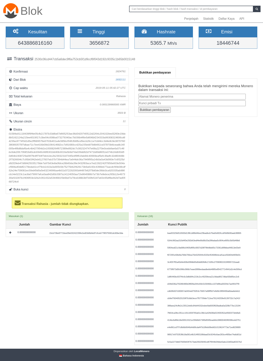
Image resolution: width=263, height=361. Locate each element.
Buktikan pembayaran (155, 72)
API (241, 18)
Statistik (208, 18)
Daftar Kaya (227, 18)
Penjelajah (191, 18)
